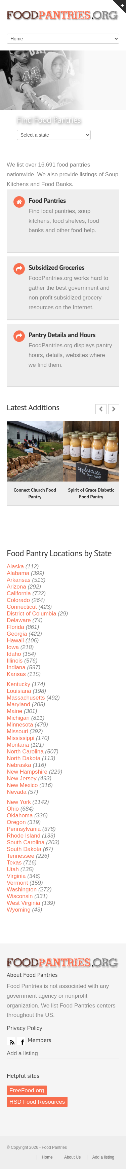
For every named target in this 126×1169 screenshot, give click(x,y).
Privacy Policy (24, 1028)
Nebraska (19, 765)
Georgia (17, 634)
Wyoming (19, 910)
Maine (14, 711)
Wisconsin (20, 896)
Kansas (16, 674)
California (19, 593)
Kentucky (18, 684)
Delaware (19, 620)
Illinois (15, 661)
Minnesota (20, 724)
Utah (13, 869)
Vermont (17, 883)
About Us (72, 1157)
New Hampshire (27, 772)
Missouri (17, 731)
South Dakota (24, 849)
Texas (14, 862)
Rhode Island (23, 836)
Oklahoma (20, 815)
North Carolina (25, 751)
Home (47, 1157)
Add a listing (22, 1053)
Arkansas (19, 580)
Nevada (17, 792)
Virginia (16, 876)
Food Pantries (63, 20)
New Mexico (22, 785)
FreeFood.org (26, 1090)
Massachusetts (26, 698)
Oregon (16, 822)
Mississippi (20, 738)
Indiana (16, 667)
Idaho (14, 654)
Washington (22, 889)
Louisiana (19, 691)
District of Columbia (31, 613)
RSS (11, 1041)
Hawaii (15, 640)
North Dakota (23, 758)
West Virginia (23, 903)
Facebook (21, 1041)
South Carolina (25, 842)
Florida (15, 627)
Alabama (18, 573)
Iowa (13, 647)
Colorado (18, 600)
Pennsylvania (24, 829)
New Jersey (22, 778)
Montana (18, 745)
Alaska (15, 566)
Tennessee (20, 856)
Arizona (16, 586)
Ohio (13, 809)
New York (19, 802)
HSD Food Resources (37, 1102)
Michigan (18, 718)
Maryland (18, 704)
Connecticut (22, 607)
